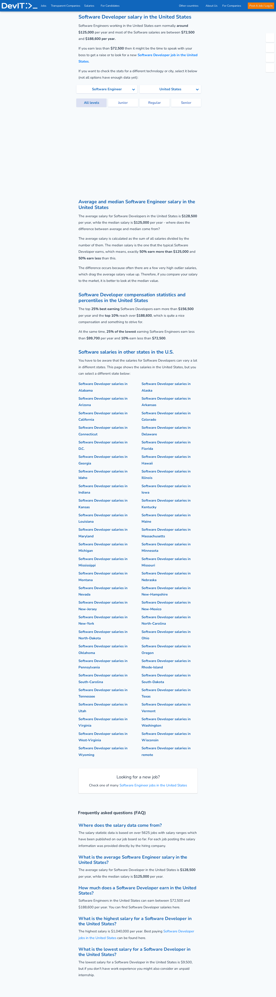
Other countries (190, 6)
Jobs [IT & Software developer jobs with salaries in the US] (44, 6)
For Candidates (111, 6)
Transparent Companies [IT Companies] (66, 6)
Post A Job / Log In (261, 6)
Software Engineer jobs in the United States (153, 785)
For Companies (232, 6)
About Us (211, 6)
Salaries (90, 6)
